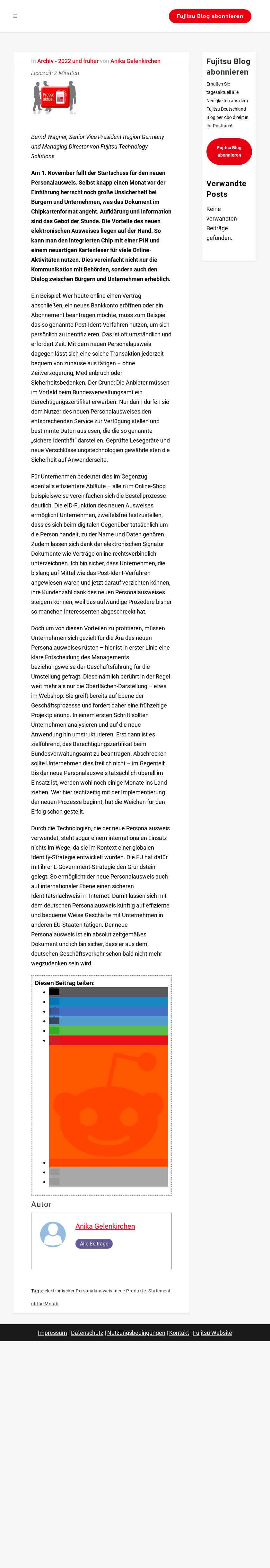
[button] (54, 992)
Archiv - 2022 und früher (68, 61)
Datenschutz (87, 1332)
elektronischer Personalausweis (78, 1290)
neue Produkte (130, 1290)
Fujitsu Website (212, 1332)
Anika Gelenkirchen (135, 61)
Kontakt (179, 1332)
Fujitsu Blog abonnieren (209, 16)
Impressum (52, 1332)
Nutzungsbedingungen (136, 1332)
